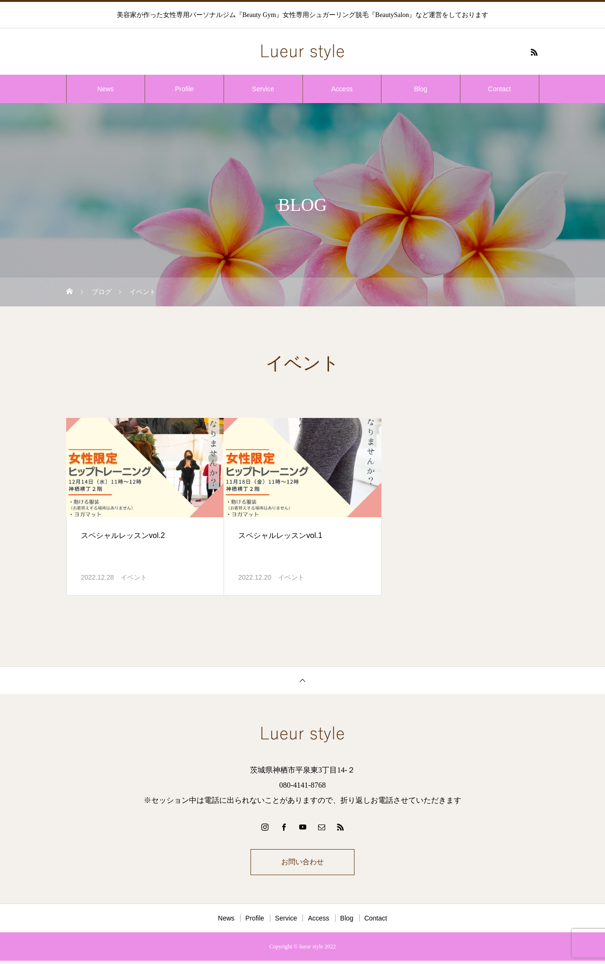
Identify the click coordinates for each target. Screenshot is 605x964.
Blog (420, 89)
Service (263, 89)
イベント (134, 577)
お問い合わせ (302, 864)
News (105, 89)
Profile (184, 89)
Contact (499, 89)
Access (342, 89)
